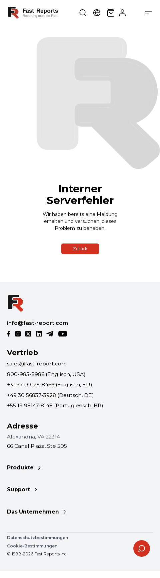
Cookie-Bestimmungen (32, 545)
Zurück (80, 248)
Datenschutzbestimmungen (37, 537)
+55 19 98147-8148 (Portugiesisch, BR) (55, 405)
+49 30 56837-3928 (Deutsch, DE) (50, 395)
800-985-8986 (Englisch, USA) (46, 374)
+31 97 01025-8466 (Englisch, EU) (49, 384)
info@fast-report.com (37, 323)
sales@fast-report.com (37, 363)
